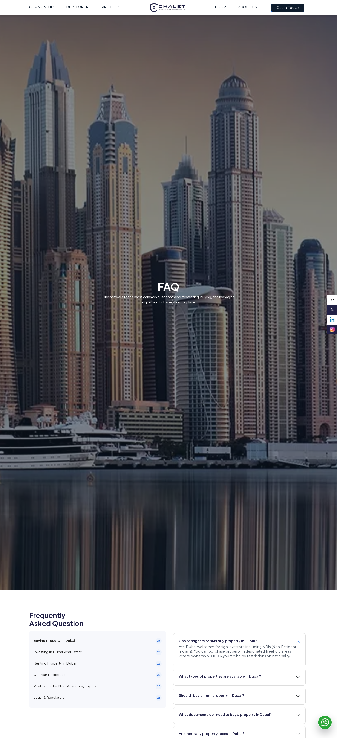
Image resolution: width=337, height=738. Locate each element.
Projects (111, 7)
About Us (247, 7)
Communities (42, 7)
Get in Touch (288, 8)
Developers (78, 7)
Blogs (221, 7)
